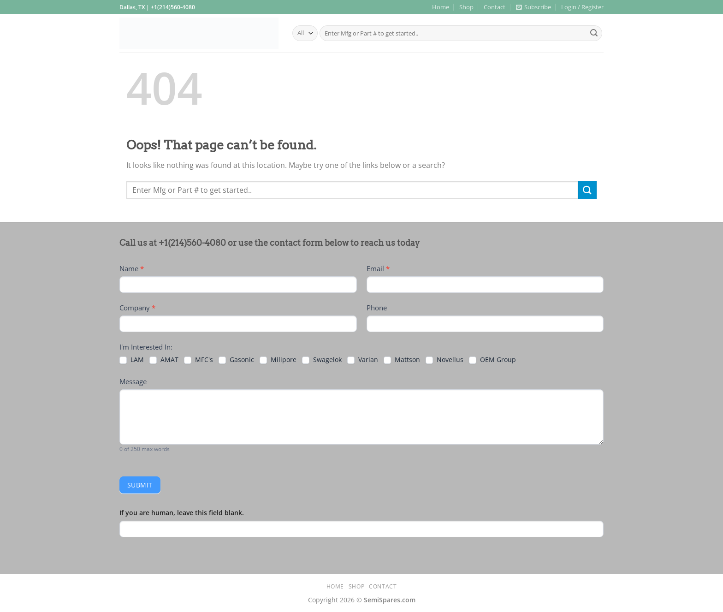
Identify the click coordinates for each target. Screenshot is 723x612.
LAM (131, 360)
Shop (466, 7)
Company (137, 307)
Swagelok (322, 360)
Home (440, 7)
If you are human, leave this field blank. (181, 512)
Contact (494, 7)
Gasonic (236, 360)
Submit (140, 485)
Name (131, 268)
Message (133, 381)
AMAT (163, 360)
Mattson (402, 360)
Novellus (444, 360)
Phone (377, 307)
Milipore (278, 360)
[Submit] (594, 33)
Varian (362, 360)
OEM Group (492, 360)
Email (378, 268)
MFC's (198, 360)
